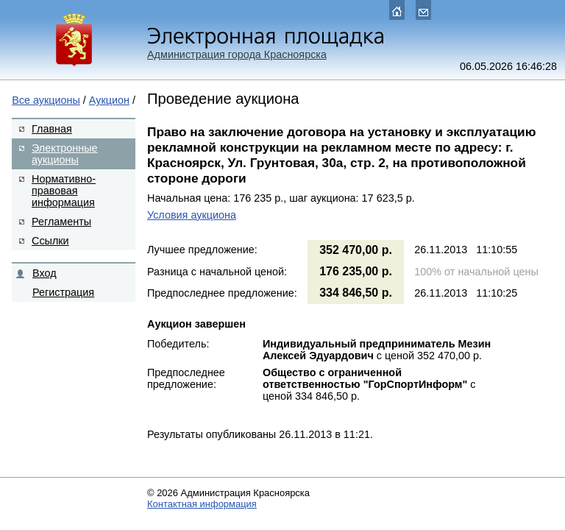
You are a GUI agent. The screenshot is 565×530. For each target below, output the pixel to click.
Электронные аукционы (65, 154)
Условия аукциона (191, 215)
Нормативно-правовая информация (64, 190)
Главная (52, 129)
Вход (44, 273)
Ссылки (50, 241)
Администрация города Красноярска (237, 54)
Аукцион (109, 100)
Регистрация (63, 292)
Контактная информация (202, 503)
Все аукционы (46, 100)
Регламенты (61, 221)
